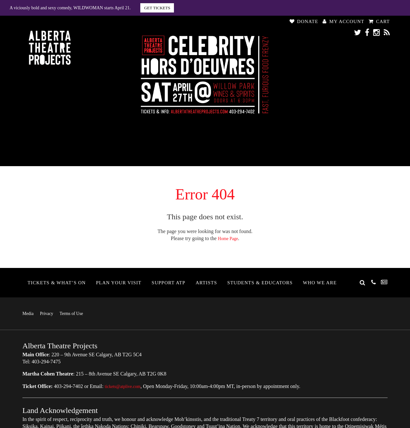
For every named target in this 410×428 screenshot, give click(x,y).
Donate (304, 21)
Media (29, 313)
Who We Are (320, 282)
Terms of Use (78, 313)
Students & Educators (260, 282)
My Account (343, 21)
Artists (206, 282)
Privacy (50, 313)
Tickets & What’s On (57, 282)
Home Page (228, 238)
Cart (379, 21)
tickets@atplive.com (126, 386)
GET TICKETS (157, 7)
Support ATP (168, 282)
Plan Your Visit (119, 282)
